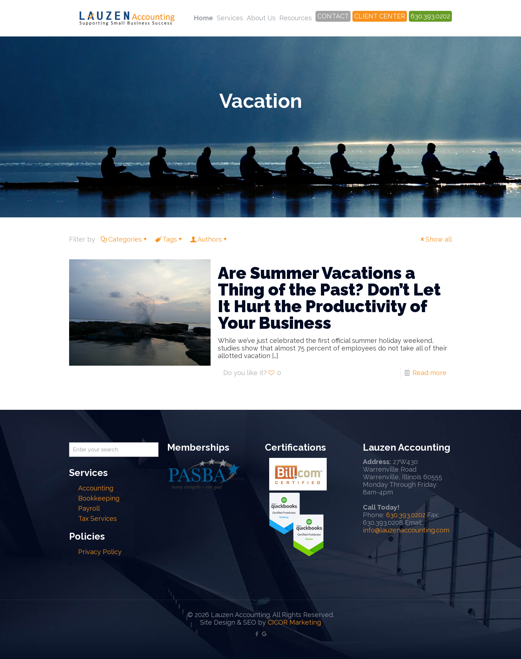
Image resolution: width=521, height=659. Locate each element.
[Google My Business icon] (264, 634)
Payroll (88, 508)
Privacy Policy (100, 552)
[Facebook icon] (256, 634)
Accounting (95, 488)
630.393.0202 (405, 515)
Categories (124, 239)
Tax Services (98, 518)
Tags (169, 239)
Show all (435, 239)
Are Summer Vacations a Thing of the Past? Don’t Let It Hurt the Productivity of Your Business (329, 298)
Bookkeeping (98, 498)
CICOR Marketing (294, 622)
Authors (209, 239)
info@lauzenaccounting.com (406, 530)
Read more (429, 373)
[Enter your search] (113, 449)
